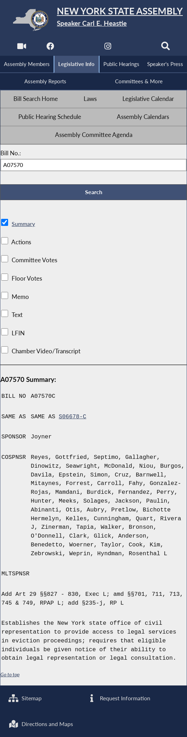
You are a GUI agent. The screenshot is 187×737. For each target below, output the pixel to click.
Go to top (9, 676)
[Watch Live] (21, 48)
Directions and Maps (42, 723)
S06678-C (73, 418)
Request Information (119, 697)
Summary (24, 225)
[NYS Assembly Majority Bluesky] (137, 48)
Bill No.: (10, 154)
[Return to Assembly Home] (93, 20)
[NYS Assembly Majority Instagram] (108, 48)
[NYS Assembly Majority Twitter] (79, 48)
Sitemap (26, 697)
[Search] (166, 48)
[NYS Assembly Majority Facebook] (50, 48)
